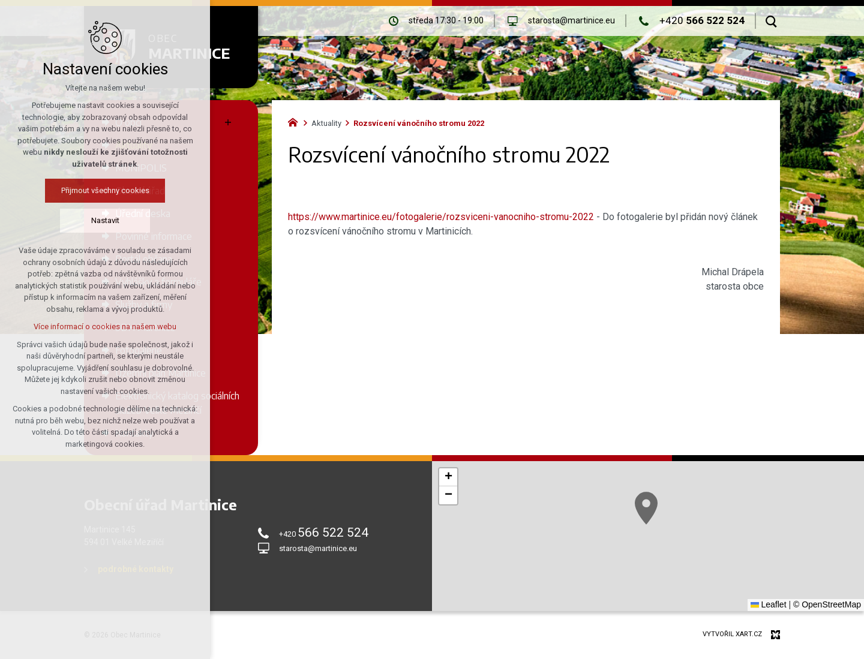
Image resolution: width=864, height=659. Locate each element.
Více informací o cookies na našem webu (105, 326)
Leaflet (769, 604)
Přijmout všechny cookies (105, 190)
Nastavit (105, 220)
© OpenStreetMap (827, 604)
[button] (646, 508)
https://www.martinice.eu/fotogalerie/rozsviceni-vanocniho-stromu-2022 (441, 216)
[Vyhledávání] (771, 21)
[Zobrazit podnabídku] (228, 122)
